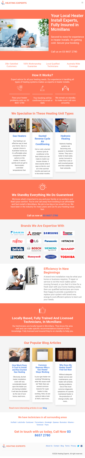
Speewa (56, 422)
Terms (67, 446)
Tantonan (39, 425)
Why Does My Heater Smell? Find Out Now (65, 367)
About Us (49, 446)
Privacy (73, 446)
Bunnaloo (63, 422)
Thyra (46, 425)
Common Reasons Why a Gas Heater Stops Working (42, 368)
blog (45, 408)
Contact (56, 446)
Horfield (13, 422)
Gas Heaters (19, 136)
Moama (71, 422)
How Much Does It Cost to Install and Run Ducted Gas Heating (19, 368)
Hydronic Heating (65, 137)
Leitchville (21, 422)
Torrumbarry (39, 422)
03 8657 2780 (69, 51)
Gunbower (30, 422)
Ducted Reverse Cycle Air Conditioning (42, 140)
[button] (82, 2)
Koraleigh (48, 422)
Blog (62, 446)
